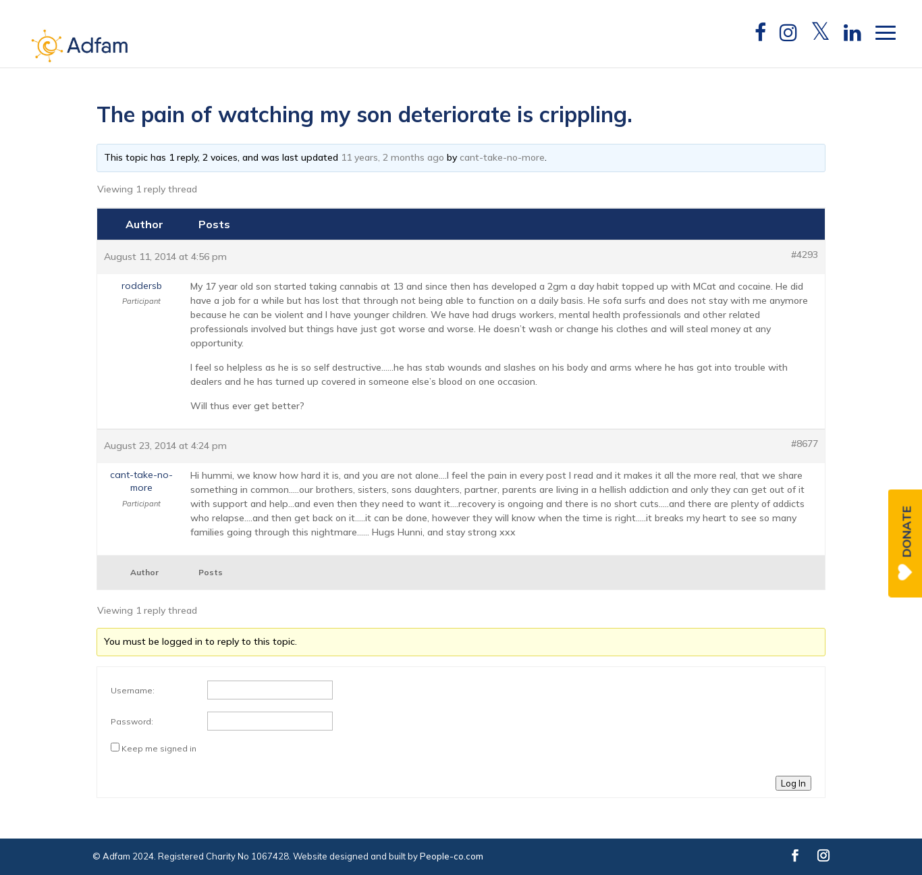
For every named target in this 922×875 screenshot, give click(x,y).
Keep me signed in (158, 748)
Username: (133, 690)
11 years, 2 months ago (392, 157)
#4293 (804, 254)
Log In (793, 783)
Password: (132, 721)
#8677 (804, 443)
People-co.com (451, 856)
